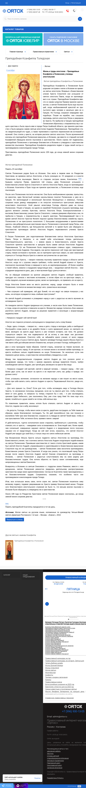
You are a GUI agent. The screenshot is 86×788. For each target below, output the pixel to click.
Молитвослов (50, 673)
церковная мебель (54, 751)
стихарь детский (53, 756)
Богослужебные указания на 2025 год (59, 684)
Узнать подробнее (10, 779)
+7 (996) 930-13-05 (33, 9)
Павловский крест (53, 763)
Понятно (37, 778)
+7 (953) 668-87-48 (33, 12)
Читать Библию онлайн (54, 663)
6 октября (10, 70)
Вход (67, 3)
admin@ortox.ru (60, 716)
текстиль (50, 753)
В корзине (72, 786)
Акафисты (49, 675)
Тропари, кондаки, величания (56, 677)
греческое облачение (54, 768)
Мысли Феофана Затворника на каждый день (64, 691)
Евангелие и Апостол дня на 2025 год (59, 687)
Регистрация (76, 3)
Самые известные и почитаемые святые (61, 689)
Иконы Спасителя (52, 668)
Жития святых (50, 670)
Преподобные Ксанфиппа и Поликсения (29, 541)
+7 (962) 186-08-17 (48, 9)
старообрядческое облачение (58, 758)
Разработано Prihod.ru (55, 778)
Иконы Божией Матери (54, 665)
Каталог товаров (43, 29)
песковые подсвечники (55, 761)
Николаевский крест (54, 765)
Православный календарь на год (57, 658)
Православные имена (53, 682)
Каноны (48, 680)
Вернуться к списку (15, 519)
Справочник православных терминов (59, 698)
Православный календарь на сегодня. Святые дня (64, 661)
